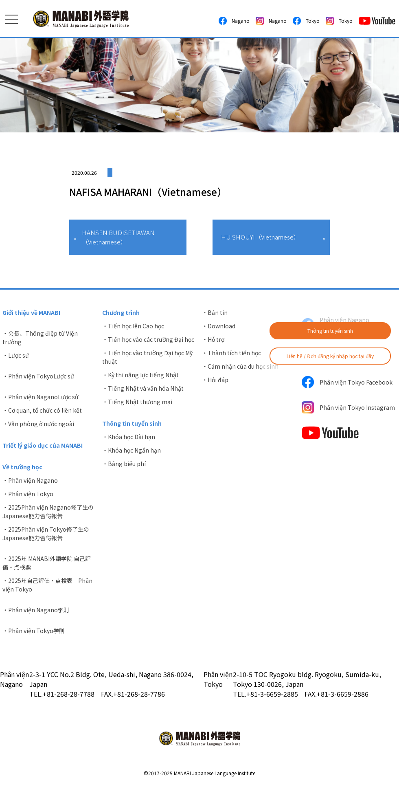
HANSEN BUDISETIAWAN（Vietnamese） (118, 237)
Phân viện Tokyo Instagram (348, 407)
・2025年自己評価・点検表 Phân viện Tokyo (47, 584)
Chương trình (121, 312)
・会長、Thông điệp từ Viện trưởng (40, 337)
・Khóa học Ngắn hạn (131, 450)
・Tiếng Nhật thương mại (137, 402)
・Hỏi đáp (215, 380)
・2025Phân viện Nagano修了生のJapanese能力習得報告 (48, 511)
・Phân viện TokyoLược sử (38, 376)
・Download (218, 326)
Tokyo (306, 21)
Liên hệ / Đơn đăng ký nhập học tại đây (330, 355)
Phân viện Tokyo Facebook (347, 382)
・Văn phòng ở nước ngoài (38, 424)
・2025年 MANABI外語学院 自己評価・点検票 (46, 562)
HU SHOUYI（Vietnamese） (260, 237)
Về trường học (22, 467)
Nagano (234, 21)
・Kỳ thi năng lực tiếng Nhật (140, 375)
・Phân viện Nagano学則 (35, 610)
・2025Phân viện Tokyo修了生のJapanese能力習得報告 (45, 533)
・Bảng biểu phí (124, 464)
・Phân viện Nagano (30, 480)
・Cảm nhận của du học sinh (240, 366)
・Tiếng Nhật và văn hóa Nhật (143, 388)
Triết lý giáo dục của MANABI (42, 445)
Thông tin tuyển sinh (330, 330)
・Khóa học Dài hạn (128, 437)
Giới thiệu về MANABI (31, 312)
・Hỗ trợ (213, 339)
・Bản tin (215, 312)
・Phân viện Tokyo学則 (33, 631)
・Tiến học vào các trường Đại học (148, 339)
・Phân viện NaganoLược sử (40, 397)
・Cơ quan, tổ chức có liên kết (42, 410)
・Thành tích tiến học (231, 353)
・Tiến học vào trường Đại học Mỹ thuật (147, 357)
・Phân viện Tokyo (27, 494)
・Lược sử (15, 355)
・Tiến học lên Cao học (133, 326)
